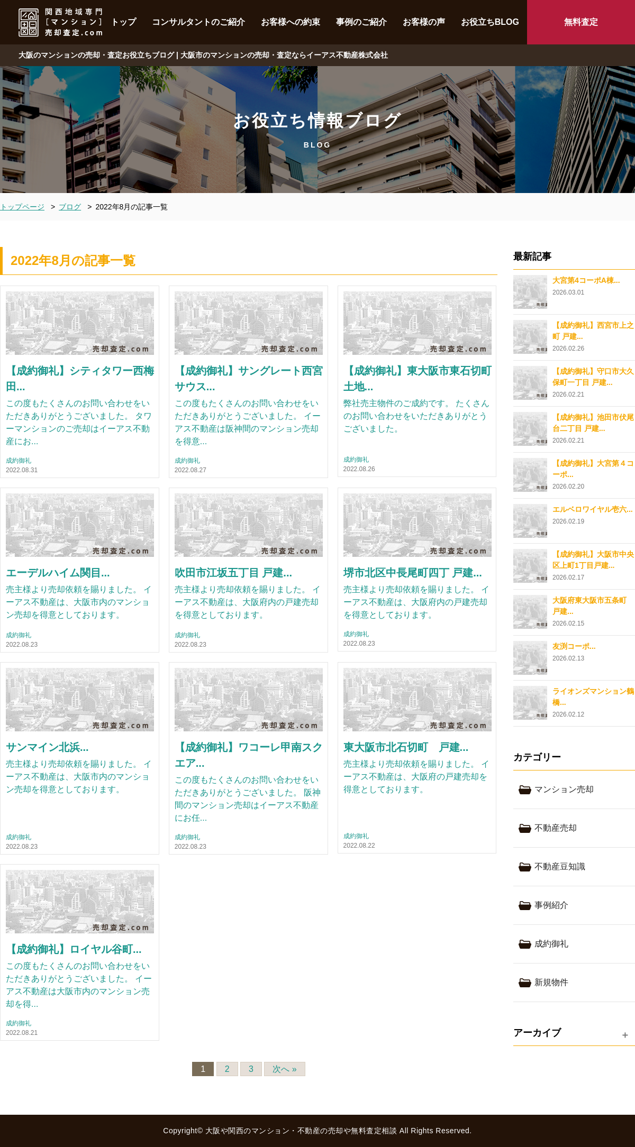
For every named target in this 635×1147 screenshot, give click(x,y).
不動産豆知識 (559, 866)
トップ (123, 21)
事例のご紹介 (361, 21)
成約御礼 (18, 460)
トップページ (22, 207)
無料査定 (581, 21)
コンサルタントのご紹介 (198, 21)
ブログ (70, 207)
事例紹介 (551, 905)
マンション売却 (564, 789)
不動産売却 (555, 827)
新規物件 (551, 982)
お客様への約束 (290, 21)
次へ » (284, 1069)
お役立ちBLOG (490, 21)
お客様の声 (424, 21)
